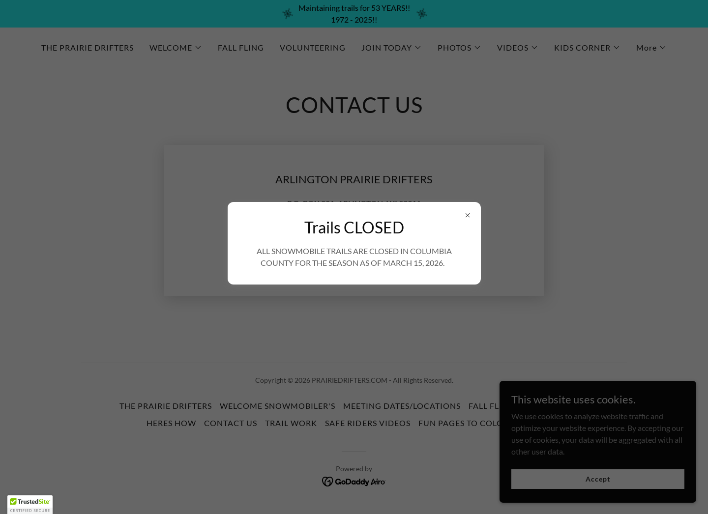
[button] (30, 504)
